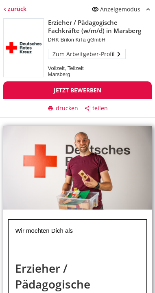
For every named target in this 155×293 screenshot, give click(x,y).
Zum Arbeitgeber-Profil (86, 54)
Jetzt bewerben (77, 90)
